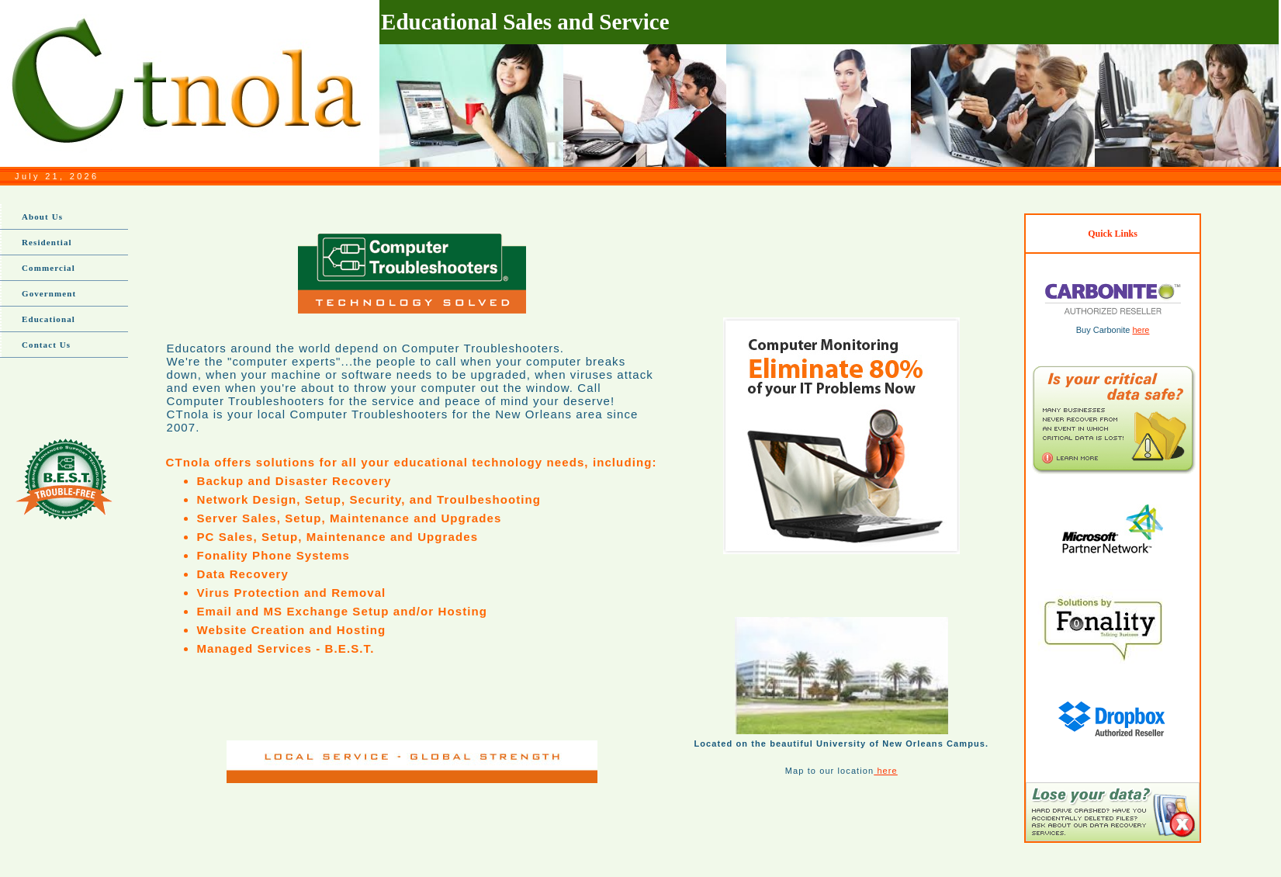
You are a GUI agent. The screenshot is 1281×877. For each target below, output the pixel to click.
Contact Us (46, 344)
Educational (48, 319)
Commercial (48, 267)
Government (49, 293)
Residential (47, 242)
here (886, 770)
